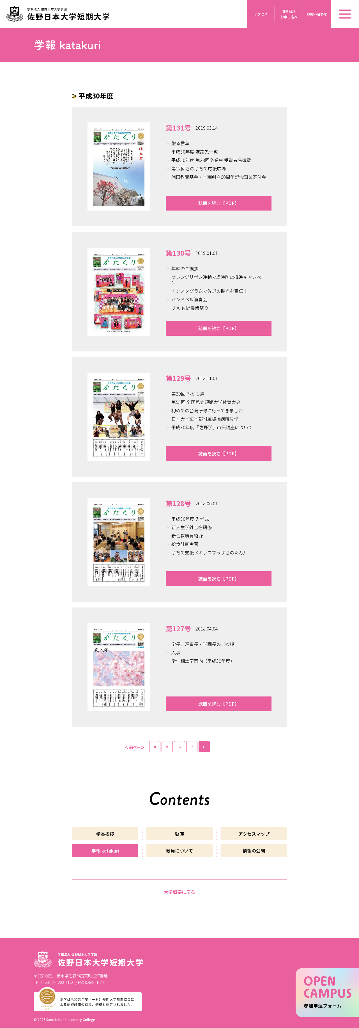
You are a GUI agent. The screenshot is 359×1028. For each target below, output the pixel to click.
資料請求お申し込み (288, 14)
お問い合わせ (317, 14)
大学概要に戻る (179, 891)
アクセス (261, 14)
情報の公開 (254, 850)
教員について (179, 850)
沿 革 (179, 833)
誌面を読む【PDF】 (218, 203)
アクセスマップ (254, 833)
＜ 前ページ (134, 747)
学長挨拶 (105, 833)
